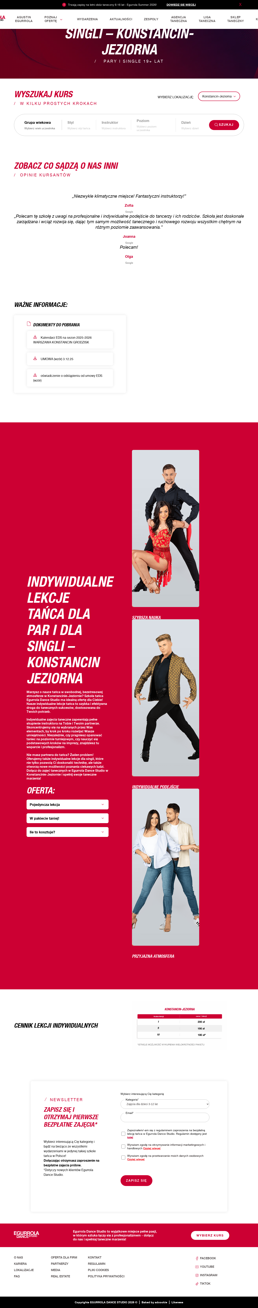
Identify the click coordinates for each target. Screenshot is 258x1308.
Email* (130, 1112)
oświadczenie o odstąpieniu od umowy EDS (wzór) (67, 377)
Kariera (20, 1264)
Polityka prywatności (106, 1276)
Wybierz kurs (210, 1235)
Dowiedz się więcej (181, 4)
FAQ (17, 1276)
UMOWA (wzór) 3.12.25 (53, 358)
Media (55, 1270)
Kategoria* (132, 1099)
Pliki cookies (98, 1270)
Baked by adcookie (154, 1302)
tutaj (130, 1137)
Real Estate (60, 1276)
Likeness (177, 1302)
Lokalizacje (24, 1270)
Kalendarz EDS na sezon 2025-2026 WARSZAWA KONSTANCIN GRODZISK (62, 339)
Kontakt (94, 1257)
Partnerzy (59, 1264)
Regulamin (96, 1264)
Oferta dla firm (64, 1257)
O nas (18, 1257)
